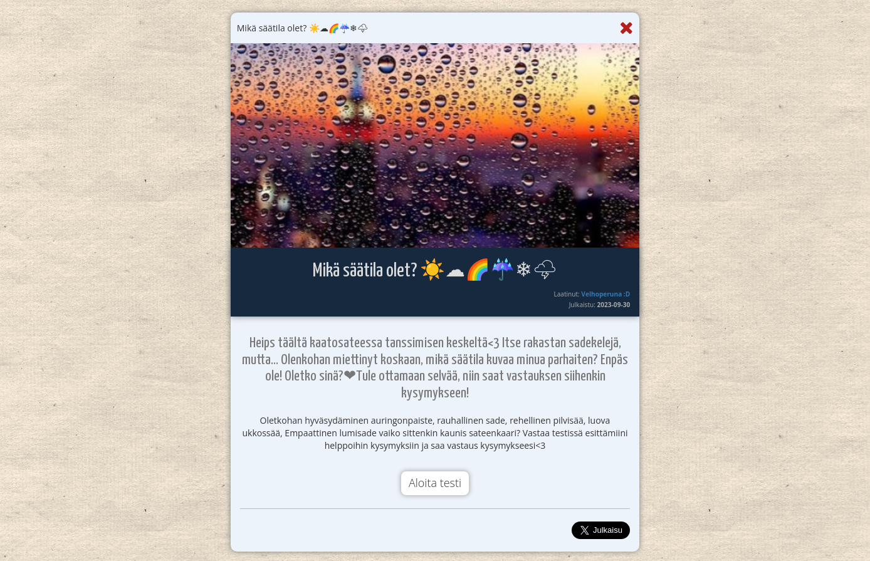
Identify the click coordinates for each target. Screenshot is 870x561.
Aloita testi (435, 482)
